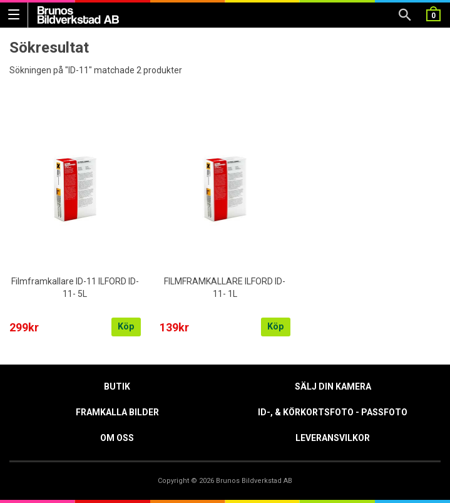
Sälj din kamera (333, 386)
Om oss (117, 438)
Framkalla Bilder (117, 412)
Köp (126, 326)
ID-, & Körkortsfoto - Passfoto (332, 412)
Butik (117, 386)
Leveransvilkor (332, 438)
